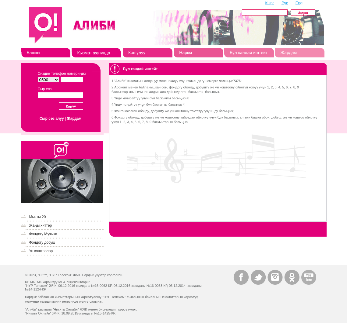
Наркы (185, 52)
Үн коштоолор (41, 251)
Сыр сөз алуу (52, 118)
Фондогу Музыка (43, 234)
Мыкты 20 (37, 217)
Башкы (33, 52)
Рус (284, 3)
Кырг (269, 3)
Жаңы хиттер (40, 225)
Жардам (288, 52)
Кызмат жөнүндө (93, 52)
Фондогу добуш (42, 242)
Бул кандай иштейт (249, 52)
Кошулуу (136, 52)
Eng (299, 3)
